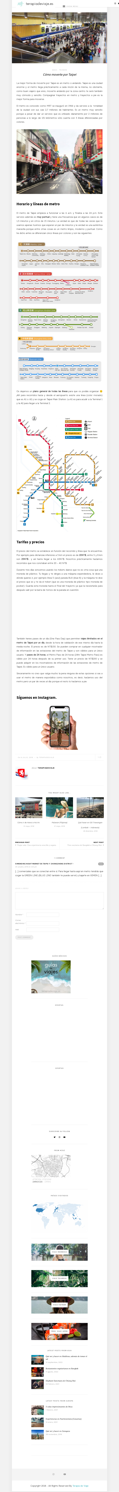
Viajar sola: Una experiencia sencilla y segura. (35, 846)
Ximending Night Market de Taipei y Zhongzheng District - (44, 865)
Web (17, 930)
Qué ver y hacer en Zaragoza (58, 1432)
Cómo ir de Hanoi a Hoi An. (28, 823)
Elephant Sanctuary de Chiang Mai (61, 1381)
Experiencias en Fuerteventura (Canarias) (63, 1419)
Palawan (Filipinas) (59, 823)
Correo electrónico (20, 922)
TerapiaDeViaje (46, 758)
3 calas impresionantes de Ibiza (59, 1407)
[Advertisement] (59, 616)
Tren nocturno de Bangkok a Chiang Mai (85, 846)
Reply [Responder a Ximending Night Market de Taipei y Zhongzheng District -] (101, 864)
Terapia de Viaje (80, 1486)
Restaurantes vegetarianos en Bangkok (62, 1369)
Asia (54, 70)
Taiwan (63, 70)
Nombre (19, 915)
